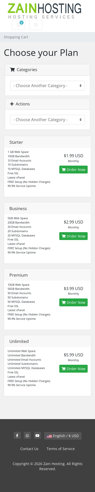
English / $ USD (63, 435)
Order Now (73, 169)
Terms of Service (61, 448)
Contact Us (29, 448)
